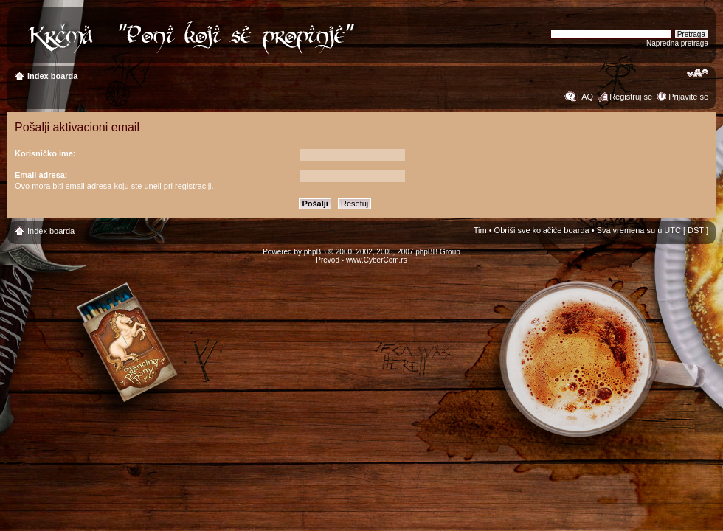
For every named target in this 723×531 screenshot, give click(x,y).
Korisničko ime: (45, 153)
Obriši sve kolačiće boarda (541, 230)
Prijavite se (688, 96)
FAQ (585, 96)
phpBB (315, 252)
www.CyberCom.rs (376, 260)
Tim (480, 230)
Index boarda (52, 76)
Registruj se (630, 96)
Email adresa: (41, 174)
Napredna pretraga (677, 43)
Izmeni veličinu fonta (697, 73)
